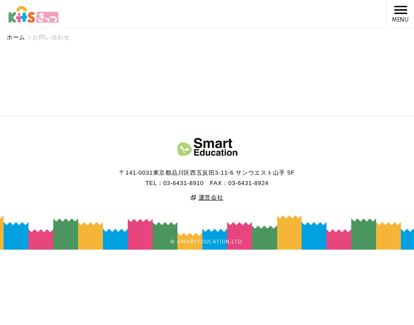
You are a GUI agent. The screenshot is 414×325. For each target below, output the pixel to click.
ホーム (16, 37)
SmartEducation (207, 147)
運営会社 (211, 197)
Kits (33, 13)
